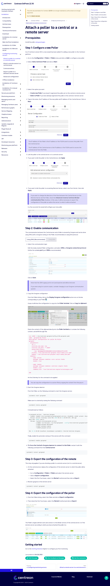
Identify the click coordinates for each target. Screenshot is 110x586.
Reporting (5, 117)
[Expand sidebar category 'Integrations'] (20, 132)
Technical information (9, 30)
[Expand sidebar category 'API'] (20, 138)
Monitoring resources (8, 96)
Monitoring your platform (9, 145)
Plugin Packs (6, 129)
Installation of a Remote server (10, 49)
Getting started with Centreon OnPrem (8, 10)
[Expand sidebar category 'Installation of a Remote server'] (20, 49)
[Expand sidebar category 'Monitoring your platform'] (20, 145)
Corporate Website (56, 577)
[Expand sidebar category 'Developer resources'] (20, 141)
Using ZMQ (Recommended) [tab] (36, 239)
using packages (40, 42)
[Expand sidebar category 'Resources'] (20, 154)
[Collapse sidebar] (11, 570)
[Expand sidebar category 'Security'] (20, 151)
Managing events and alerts (8, 100)
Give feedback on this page (54, 558)
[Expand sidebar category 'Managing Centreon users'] (20, 104)
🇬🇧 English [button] (77, 3)
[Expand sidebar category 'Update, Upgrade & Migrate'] (20, 125)
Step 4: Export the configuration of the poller (99, 22)
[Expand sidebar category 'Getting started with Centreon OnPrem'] (20, 10)
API (3, 139)
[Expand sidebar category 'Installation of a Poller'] (20, 45)
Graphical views (6, 114)
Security (4, 152)
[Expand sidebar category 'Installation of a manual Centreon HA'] (20, 89)
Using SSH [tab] (52, 239)
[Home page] (26, 20)
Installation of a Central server (9, 38)
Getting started (95, 25)
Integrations (5, 132)
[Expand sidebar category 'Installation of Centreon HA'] (20, 84)
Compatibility (6, 21)
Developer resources (8, 142)
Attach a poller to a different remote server (10, 72)
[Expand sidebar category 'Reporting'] (20, 117)
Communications (8, 68)
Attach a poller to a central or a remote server (11, 59)
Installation (5, 14)
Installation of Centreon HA (9, 84)
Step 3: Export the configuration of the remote (99, 18)
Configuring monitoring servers (9, 54)
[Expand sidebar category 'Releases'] (20, 148)
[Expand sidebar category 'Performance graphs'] (20, 107)
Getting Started (37, 549)
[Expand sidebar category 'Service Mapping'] (20, 111)
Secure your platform (8, 93)
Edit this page (32, 558)
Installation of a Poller (9, 45)
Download (5, 34)
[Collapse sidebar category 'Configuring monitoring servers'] (20, 54)
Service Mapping (7, 111)
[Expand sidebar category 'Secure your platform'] (20, 93)
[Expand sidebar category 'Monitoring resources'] (20, 96)
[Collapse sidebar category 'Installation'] (20, 14)
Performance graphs (8, 108)
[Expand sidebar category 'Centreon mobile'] (20, 135)
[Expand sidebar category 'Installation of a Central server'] (20, 38)
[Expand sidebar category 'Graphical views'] (20, 114)
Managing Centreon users (10, 104)
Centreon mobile (7, 135)
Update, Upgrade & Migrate (8, 125)
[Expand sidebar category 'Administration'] (20, 120)
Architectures (6, 24)
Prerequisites (6, 27)
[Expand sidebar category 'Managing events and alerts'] (20, 100)
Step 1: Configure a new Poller (98, 12)
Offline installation (8, 80)
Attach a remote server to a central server (12, 64)
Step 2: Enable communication (98, 14)
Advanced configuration (11, 76)
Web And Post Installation (10, 42)
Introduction (6, 17)
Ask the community (79, 558)
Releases (4, 148)
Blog (73, 577)
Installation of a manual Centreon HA (9, 89)
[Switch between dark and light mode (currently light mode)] (83, 3)
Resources (5, 155)
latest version (36, 16)
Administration (6, 121)
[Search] (98, 3)
